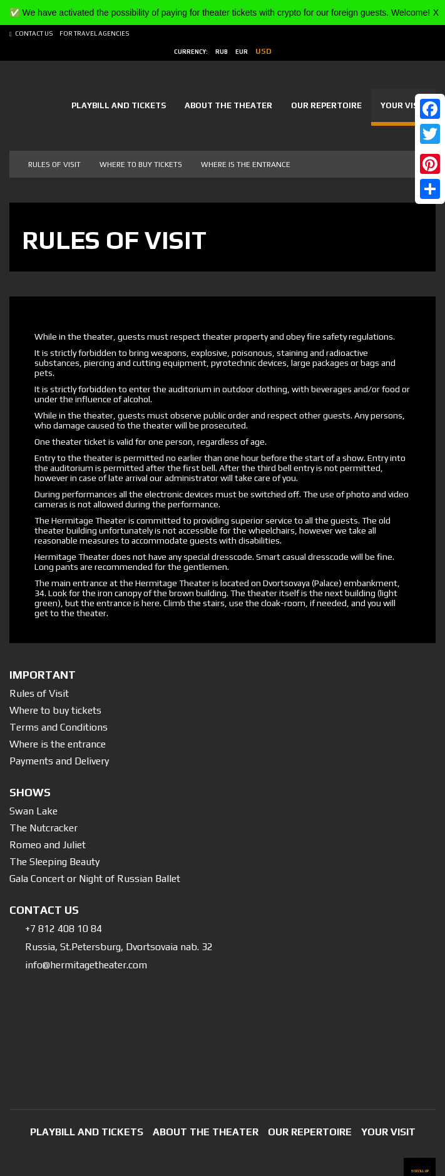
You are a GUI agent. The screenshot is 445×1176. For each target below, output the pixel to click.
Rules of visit (54, 164)
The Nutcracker (43, 828)
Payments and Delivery (59, 761)
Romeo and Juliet (47, 845)
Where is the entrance (245, 164)
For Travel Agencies (94, 33)
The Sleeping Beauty (54, 862)
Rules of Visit (39, 693)
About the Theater (228, 105)
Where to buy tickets (141, 164)
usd (263, 51)
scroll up (420, 1170)
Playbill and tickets (118, 105)
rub (221, 52)
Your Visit (403, 105)
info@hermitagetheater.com (86, 965)
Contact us (34, 33)
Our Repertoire (326, 105)
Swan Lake (33, 811)
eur (241, 52)
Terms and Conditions (58, 727)
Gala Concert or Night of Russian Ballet (94, 879)
